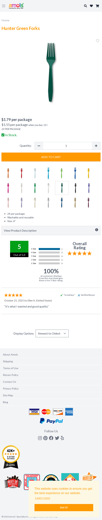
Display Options (23, 333)
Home (5, 20)
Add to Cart (51, 157)
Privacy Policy (11, 388)
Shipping (8, 361)
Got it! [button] (64, 507)
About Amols (10, 354)
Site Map (8, 395)
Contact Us (9, 381)
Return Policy (10, 374)
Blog (5, 402)
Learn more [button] (42, 498)
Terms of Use (10, 368)
